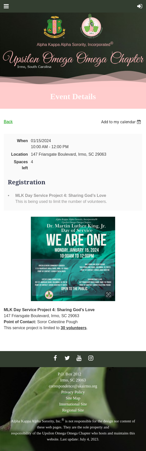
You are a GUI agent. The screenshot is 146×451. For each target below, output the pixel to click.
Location (19, 154)
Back (8, 122)
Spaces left (21, 165)
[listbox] (121, 122)
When (22, 141)
